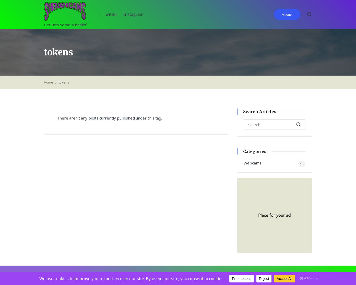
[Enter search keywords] (274, 124)
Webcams (252, 162)
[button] (287, 14)
